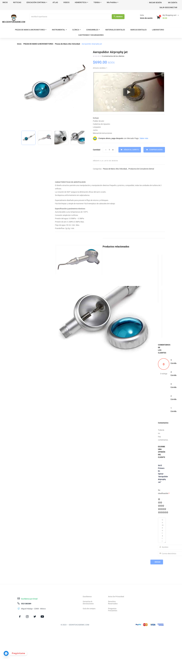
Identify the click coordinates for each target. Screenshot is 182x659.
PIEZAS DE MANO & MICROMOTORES (30, 30)
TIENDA (97, 2)
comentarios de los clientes (113, 56)
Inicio (19, 44)
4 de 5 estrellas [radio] (163, 509)
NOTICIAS (17, 2)
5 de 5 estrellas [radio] (164, 512)
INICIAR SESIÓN (154, 2)
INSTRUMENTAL (59, 30)
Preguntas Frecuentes (112, 610)
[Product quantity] (109, 149)
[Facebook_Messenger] (6, 653)
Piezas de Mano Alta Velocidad (67, 44)
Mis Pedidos (112, 2)
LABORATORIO (158, 30)
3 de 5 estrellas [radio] (162, 506)
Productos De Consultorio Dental (141, 169)
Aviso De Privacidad (116, 597)
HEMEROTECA (81, 2)
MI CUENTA (172, 3)
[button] (168, 17)
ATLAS (55, 2)
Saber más (144, 138)
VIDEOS (66, 2)
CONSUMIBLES (93, 30)
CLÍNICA (76, 30)
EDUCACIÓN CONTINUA (37, 2)
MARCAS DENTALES (138, 30)
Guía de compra (89, 609)
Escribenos (87, 597)
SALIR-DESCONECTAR (168, 7)
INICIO (5, 2)
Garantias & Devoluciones (88, 602)
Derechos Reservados (113, 602)
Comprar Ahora (156, 150)
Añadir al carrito (131, 150)
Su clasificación (163, 491)
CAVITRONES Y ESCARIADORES (91, 35)
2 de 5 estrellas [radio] (161, 503)
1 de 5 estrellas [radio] (160, 499)
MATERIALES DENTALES (115, 30)
